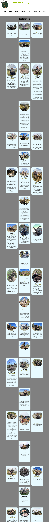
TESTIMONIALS (25, 14)
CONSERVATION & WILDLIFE (34, 11)
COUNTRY (16, 11)
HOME (5, 11)
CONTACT (44, 11)
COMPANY (10, 11)
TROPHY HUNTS (23, 11)
